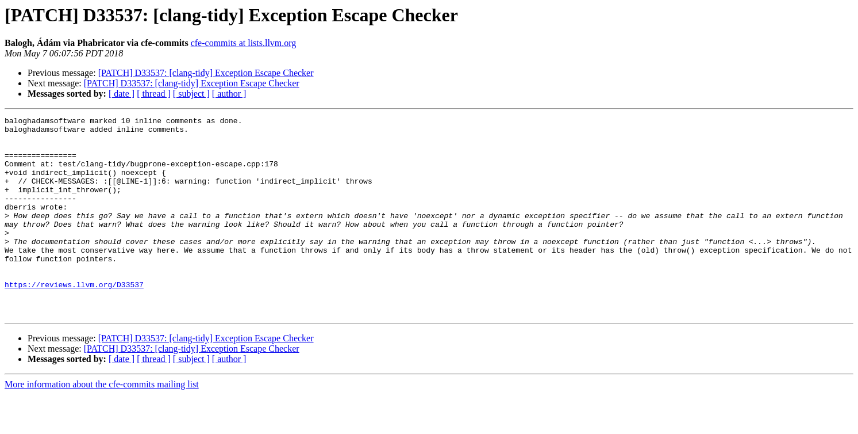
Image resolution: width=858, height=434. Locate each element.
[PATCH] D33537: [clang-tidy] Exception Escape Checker (206, 73)
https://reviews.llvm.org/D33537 (74, 319)
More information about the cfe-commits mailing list (102, 424)
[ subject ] (191, 93)
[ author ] (229, 93)
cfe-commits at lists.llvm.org (244, 43)
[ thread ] (154, 93)
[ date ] (121, 93)
